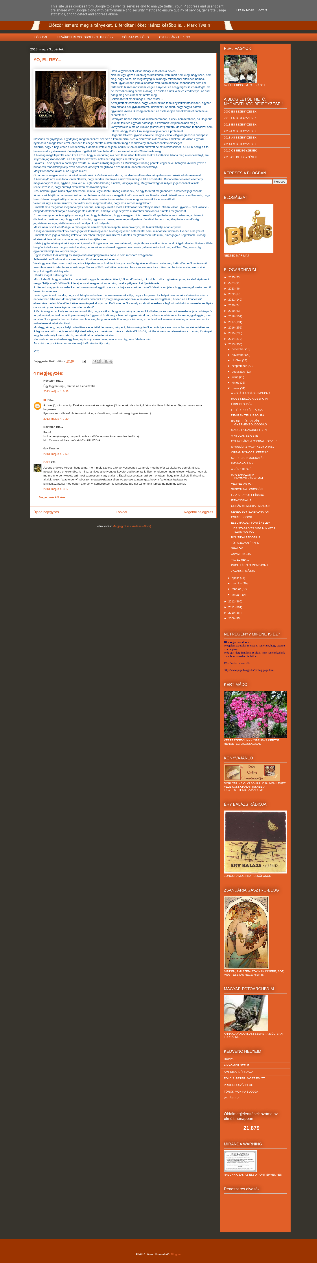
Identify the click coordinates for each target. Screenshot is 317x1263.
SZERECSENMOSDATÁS (247, 458)
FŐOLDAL (41, 37)
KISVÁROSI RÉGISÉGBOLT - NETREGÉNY (85, 37)
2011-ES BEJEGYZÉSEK (240, 124)
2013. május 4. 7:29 (55, 418)
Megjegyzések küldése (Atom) (132, 526)
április (236, 578)
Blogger (176, 1254)
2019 (232, 310)
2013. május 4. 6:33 (55, 391)
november (238, 354)
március (237, 583)
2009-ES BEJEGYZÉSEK (240, 111)
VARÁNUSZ (231, 1098)
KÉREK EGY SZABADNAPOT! (250, 511)
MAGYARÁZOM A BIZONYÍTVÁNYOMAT (247, 476)
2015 (232, 333)
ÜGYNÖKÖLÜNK (242, 463)
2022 (232, 294)
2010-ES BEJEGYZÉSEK (240, 118)
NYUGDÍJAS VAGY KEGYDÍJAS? (252, 446)
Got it (262, 10)
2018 (232, 316)
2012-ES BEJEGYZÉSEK (240, 131)
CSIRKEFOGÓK (241, 517)
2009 (232, 618)
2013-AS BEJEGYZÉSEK (240, 137)
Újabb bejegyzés (46, 512)
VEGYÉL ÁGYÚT (242, 483)
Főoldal (121, 512)
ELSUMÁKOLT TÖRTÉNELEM (250, 522)
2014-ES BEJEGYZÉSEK (240, 144)
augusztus (239, 371)
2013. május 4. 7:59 (55, 454)
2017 (232, 322)
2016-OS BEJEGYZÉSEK (240, 157)
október (237, 360)
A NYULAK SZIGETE (244, 435)
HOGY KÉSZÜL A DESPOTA (249, 398)
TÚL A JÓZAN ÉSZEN (245, 543)
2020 (232, 305)
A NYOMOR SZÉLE (236, 1065)
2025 (232, 277)
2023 (232, 288)
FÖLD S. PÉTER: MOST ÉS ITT (244, 1078)
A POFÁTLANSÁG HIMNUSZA (250, 393)
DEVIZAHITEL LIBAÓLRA (247, 415)
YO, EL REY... (240, 559)
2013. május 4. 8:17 (55, 489)
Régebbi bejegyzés (198, 512)
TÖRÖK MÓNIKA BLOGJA (241, 1091)
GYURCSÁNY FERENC (174, 37)
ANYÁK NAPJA (241, 554)
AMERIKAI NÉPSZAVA (238, 1072)
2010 (232, 612)
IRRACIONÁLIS (241, 500)
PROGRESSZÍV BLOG (238, 1085)
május (236, 388)
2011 (232, 607)
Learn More (245, 10)
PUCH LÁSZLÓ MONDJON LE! (251, 565)
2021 (232, 299)
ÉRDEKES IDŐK (241, 404)
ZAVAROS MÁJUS (243, 570)
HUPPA (229, 1059)
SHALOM (237, 548)
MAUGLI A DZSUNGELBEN (249, 430)
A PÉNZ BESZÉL (242, 469)
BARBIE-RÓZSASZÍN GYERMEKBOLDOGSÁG (249, 422)
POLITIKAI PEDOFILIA (245, 537)
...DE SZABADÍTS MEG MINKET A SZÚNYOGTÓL (253, 530)
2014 (232, 338)
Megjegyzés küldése (52, 497)
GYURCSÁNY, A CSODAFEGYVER (253, 441)
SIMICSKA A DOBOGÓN (247, 489)
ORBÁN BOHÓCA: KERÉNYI (249, 452)
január (236, 594)
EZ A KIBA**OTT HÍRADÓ (247, 495)
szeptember (240, 365)
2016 (232, 327)
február (237, 589)
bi (44, 399)
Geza (46, 462)
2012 (232, 601)
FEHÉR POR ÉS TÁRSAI (247, 410)
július (235, 377)
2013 (232, 344)
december (238, 349)
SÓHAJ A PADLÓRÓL (136, 37)
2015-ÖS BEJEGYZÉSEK (240, 150)
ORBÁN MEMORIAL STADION (250, 506)
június (236, 382)
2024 (232, 282)
